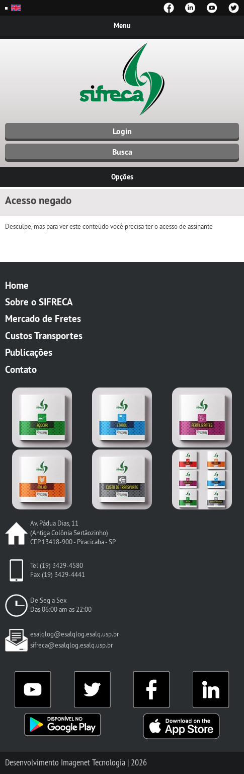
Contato (21, 369)
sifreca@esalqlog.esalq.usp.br (71, 645)
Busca (122, 152)
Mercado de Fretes (43, 318)
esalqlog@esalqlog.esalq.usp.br (74, 634)
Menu (122, 25)
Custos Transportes (44, 336)
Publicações (28, 352)
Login (122, 131)
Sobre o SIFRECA (39, 302)
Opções (122, 176)
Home (17, 285)
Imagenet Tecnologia (93, 762)
